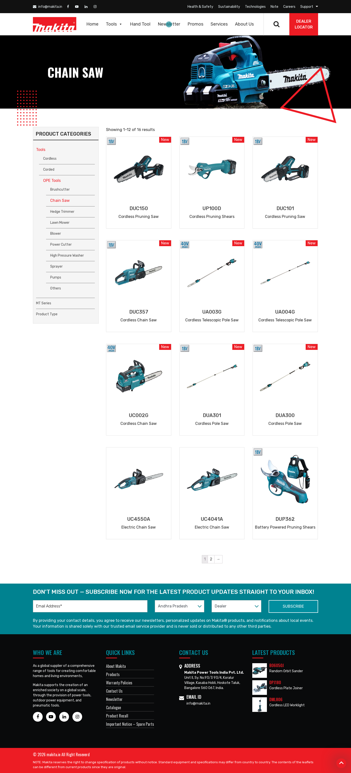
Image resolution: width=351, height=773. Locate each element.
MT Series (43, 303)
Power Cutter (61, 244)
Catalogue (113, 707)
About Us (244, 24)
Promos (195, 24)
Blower (55, 234)
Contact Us (114, 691)
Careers (289, 7)
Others (55, 288)
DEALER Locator (304, 24)
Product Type (47, 314)
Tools (114, 24)
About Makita (116, 666)
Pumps (55, 277)
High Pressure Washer (67, 255)
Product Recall (117, 716)
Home (92, 24)
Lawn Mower (59, 223)
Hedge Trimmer (62, 212)
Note (274, 7)
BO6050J (276, 665)
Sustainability (229, 7)
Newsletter (169, 24)
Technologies (255, 7)
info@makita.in (47, 7)
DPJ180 (275, 682)
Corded (48, 170)
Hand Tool (140, 24)
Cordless (50, 159)
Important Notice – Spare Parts (130, 724)
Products (113, 674)
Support (306, 7)
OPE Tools (52, 180)
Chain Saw (60, 200)
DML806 (276, 699)
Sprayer (56, 266)
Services (219, 24)
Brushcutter (60, 189)
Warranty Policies (119, 683)
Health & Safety (200, 7)
